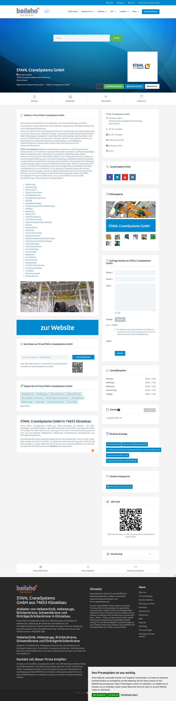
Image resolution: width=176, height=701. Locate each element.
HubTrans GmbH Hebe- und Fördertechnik (122, 460)
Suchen (109, 3)
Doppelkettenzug (32, 195)
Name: (109, 272)
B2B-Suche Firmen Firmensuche (120, 487)
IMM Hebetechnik (113, 444)
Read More (25, 406)
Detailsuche (88, 11)
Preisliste (143, 607)
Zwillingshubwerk (33, 217)
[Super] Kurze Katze (33, 192)
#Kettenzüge (27, 402)
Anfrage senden (134, 86)
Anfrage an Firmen (147, 604)
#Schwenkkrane (74, 394)
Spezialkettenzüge (33, 203)
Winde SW (29, 230)
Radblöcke (29, 254)
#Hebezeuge (42, 394)
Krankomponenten (33, 246)
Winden (28, 225)
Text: (108, 286)
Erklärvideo (73, 11)
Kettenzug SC (31, 187)
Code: (109, 341)
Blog (136, 11)
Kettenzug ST (31, 190)
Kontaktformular (45, 629)
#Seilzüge (40, 402)
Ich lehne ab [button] (113, 695)
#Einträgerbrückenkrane (32, 398)
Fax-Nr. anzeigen (116, 134)
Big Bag (28, 200)
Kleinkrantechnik (32, 273)
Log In (131, 3)
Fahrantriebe (30, 252)
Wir (113, 11)
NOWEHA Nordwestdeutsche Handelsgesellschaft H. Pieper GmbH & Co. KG (133, 450)
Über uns (142, 592)
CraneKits (29, 271)
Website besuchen (114, 86)
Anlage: (109, 319)
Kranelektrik (30, 257)
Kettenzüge (30, 184)
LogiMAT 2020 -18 (114, 418)
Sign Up (120, 3)
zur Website (57, 327)
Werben (102, 11)
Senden (120, 353)
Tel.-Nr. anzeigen (116, 129)
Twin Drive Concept (33, 219)
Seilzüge (29, 209)
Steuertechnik (31, 260)
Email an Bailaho (146, 600)
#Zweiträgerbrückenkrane (57, 398)
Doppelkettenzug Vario (35, 198)
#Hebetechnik (28, 394)
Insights (124, 11)
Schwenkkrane (31, 276)
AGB (141, 619)
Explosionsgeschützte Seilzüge (38, 222)
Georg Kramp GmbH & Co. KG (117, 455)
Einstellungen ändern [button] (129, 695)
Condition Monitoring (34, 265)
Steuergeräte (31, 263)
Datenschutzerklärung (140, 334)
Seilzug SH (29, 211)
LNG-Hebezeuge (32, 244)
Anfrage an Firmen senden (148, 3)
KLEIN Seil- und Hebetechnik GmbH (135, 444)
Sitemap (142, 622)
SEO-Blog (143, 626)
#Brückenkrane (57, 394)
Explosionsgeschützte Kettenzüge (40, 206)
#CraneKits (72, 402)
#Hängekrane (77, 398)
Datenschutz (144, 611)
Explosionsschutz (32, 236)
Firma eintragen (150, 11)
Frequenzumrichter (33, 268)
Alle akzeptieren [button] (99, 695)
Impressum (143, 615)
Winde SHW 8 (31, 227)
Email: (109, 279)
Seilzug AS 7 (30, 214)
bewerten (152, 86)
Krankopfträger (32, 249)
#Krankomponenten (56, 402)
